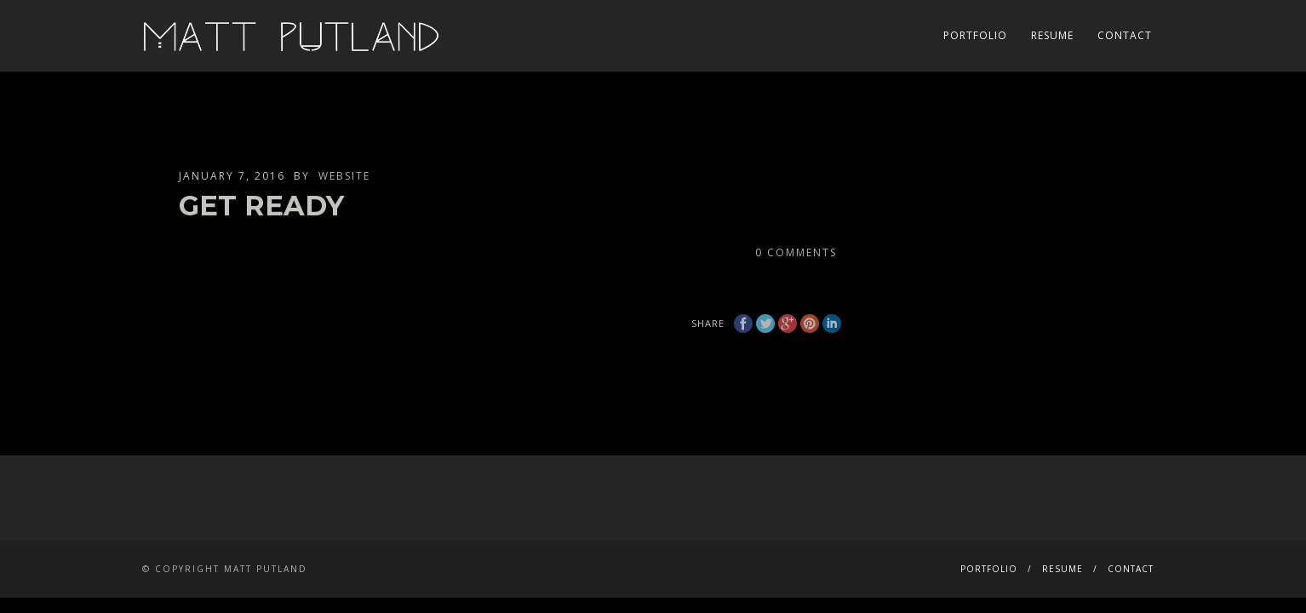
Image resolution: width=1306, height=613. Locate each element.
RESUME (1052, 35)
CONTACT (1124, 35)
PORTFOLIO (975, 35)
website (344, 176)
